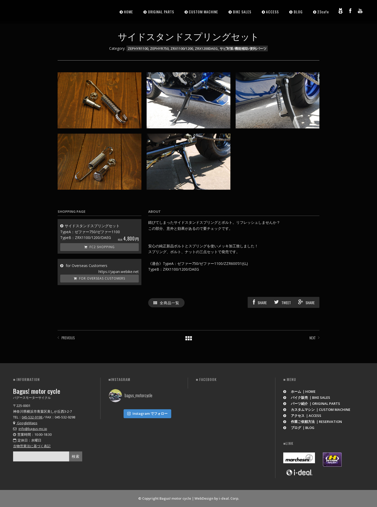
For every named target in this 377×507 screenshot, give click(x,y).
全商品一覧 (166, 302)
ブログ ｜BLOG (298, 427)
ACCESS (272, 11)
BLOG (298, 11)
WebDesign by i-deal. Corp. (217, 498)
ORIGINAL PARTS (161, 11)
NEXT (312, 337)
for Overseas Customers (99, 278)
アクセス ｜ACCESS (302, 415)
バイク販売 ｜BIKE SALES (306, 397)
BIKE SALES (242, 11)
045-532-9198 (32, 417)
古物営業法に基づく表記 (32, 446)
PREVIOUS (68, 337)
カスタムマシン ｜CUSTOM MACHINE (316, 409)
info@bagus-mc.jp (33, 428)
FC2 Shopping (99, 247)
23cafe (323, 11)
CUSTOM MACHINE (203, 11)
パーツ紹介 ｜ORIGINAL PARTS (311, 403)
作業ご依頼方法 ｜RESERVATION (312, 421)
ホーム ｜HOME (299, 391)
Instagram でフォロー (147, 412)
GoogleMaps (25, 423)
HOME (128, 11)
